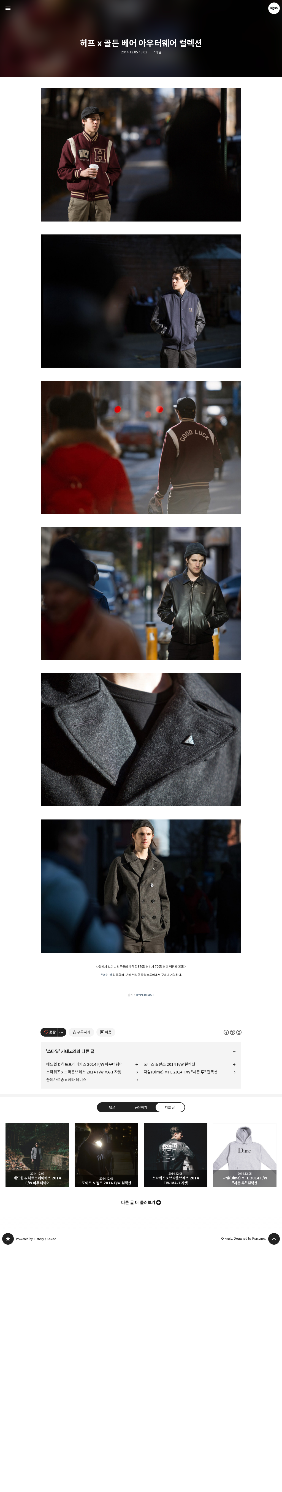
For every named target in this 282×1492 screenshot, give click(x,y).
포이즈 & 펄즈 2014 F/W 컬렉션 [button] (106, 1400)
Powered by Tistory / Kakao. (36, 1484)
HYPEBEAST (145, 1072)
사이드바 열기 (8, 8)
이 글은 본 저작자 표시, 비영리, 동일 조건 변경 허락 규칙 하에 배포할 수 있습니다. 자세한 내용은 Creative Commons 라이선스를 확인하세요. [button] (232, 1277)
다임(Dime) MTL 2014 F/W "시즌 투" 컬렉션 (181, 1316)
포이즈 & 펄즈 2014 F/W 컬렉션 (169, 1309)
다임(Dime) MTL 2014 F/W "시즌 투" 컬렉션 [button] (244, 1400)
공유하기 (141, 1352)
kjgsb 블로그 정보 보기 (274, 8)
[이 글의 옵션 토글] (62, 1277)
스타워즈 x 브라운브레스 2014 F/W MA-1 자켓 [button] (175, 1400)
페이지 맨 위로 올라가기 (274, 1483)
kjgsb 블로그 (8, 1483)
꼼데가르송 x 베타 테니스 (66, 1324)
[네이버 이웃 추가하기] (105, 1277)
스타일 (157, 52)
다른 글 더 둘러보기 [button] (138, 1447)
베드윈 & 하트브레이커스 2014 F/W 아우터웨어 (84, 1309)
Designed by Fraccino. (250, 1483)
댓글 (112, 1352)
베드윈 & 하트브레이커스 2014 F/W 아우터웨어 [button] (37, 1400)
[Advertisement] (141, 121)
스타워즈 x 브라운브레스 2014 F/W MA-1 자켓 (83, 1316)
